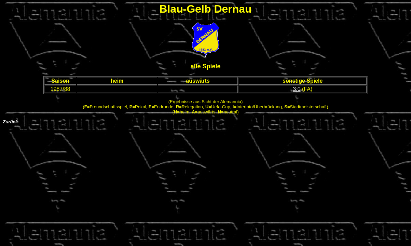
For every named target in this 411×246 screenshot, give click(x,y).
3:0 (296, 89)
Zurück (10, 121)
